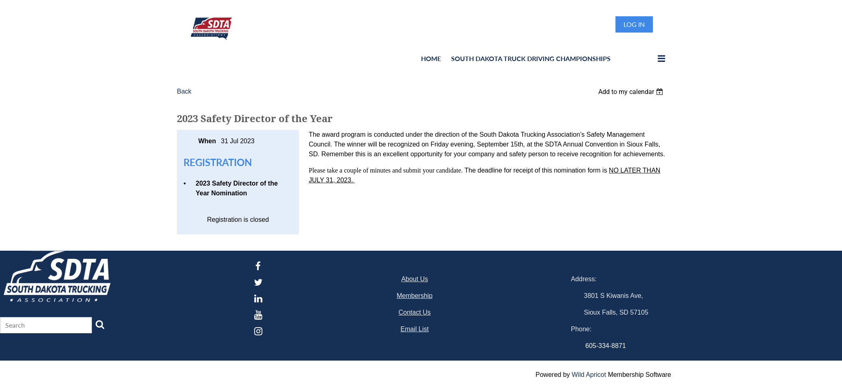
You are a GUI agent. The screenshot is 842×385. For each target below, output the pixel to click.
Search (100, 324)
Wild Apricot (589, 374)
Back (184, 91)
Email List (415, 329)
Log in (634, 24)
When (207, 141)
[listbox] (631, 92)
